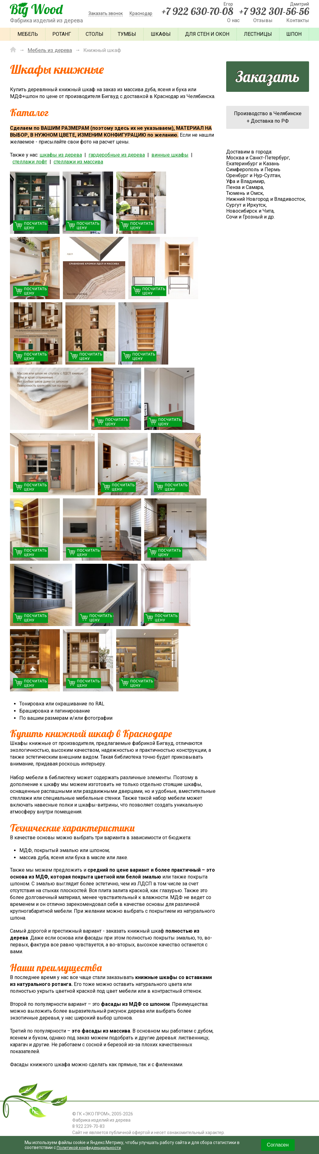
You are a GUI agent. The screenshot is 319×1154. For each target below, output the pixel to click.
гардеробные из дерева (116, 155)
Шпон (294, 34)
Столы (94, 34)
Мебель (27, 34)
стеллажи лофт (29, 161)
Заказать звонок (105, 13)
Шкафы (161, 34)
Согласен (278, 1144)
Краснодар (141, 13)
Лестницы (258, 34)
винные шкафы (169, 155)
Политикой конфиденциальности (91, 1147)
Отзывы (263, 20)
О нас (233, 20)
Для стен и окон (207, 34)
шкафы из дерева (61, 155)
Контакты (297, 20)
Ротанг (61, 34)
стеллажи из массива (78, 161)
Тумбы (127, 34)
